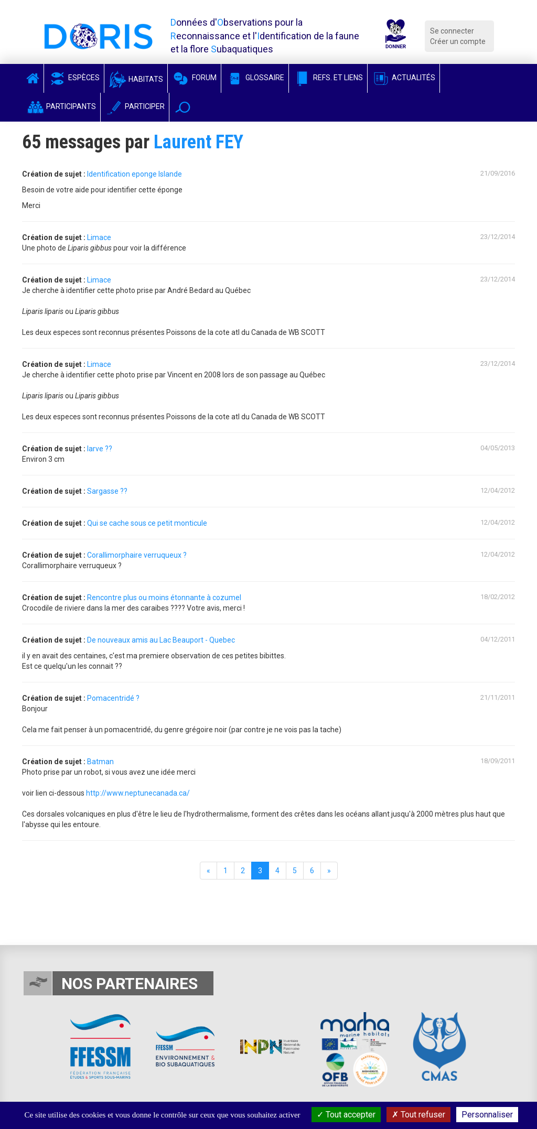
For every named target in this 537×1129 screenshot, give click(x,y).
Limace (99, 237)
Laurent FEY (198, 142)
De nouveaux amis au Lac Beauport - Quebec (161, 640)
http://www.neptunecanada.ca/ (138, 793)
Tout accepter (346, 1115)
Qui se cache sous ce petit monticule (147, 523)
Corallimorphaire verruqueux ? (137, 555)
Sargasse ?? (107, 491)
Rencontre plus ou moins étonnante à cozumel (164, 597)
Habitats (136, 79)
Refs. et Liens (328, 77)
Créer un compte (458, 41)
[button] (182, 107)
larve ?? (99, 448)
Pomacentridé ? (113, 698)
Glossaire (254, 77)
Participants (61, 106)
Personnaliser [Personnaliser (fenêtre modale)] (487, 1115)
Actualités (403, 77)
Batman (100, 761)
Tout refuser (418, 1115)
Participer (135, 106)
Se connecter (452, 31)
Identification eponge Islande (134, 174)
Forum (194, 77)
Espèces (74, 77)
